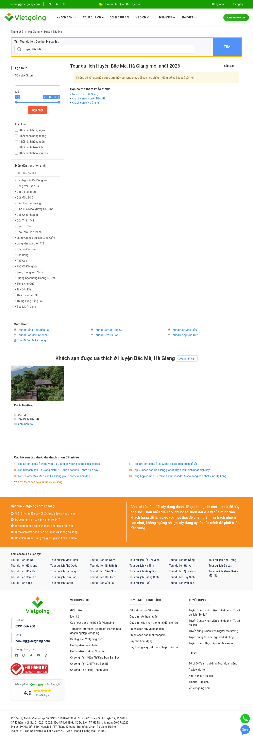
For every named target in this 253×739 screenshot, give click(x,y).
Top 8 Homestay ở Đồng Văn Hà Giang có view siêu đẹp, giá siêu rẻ (59, 463)
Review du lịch (197, 669)
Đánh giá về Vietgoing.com (86, 639)
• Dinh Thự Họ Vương (28, 203)
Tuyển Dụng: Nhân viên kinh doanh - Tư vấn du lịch (215, 622)
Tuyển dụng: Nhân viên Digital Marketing (213, 631)
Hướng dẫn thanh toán (84, 645)
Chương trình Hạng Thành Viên (89, 669)
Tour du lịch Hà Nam (102, 559)
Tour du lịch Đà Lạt (220, 565)
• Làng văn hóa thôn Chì (29, 243)
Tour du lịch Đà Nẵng (182, 559)
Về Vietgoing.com (200, 688)
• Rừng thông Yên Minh (29, 272)
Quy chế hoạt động (141, 641)
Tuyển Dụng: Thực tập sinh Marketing (211, 643)
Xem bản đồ (23, 424)
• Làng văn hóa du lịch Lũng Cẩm (35, 237)
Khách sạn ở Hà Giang (85, 102)
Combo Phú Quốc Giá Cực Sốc (122, 4)
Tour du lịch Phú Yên (181, 582)
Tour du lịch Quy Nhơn (182, 571)
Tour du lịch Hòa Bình (24, 571)
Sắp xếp (230, 65)
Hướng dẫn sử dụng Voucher (87, 651)
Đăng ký (238, 4)
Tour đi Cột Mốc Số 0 (182, 329)
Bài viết (189, 17)
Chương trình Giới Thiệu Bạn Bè (89, 663)
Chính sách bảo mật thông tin (147, 635)
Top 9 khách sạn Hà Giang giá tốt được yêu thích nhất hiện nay (171, 470)
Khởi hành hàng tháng (32, 135)
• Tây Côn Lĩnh (23, 289)
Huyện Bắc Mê (53, 31)
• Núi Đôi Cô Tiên (25, 249)
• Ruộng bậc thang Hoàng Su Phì (35, 278)
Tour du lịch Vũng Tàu (142, 571)
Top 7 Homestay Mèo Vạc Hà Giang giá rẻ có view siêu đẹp (54, 476)
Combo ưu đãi (119, 17)
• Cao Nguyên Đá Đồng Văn (31, 180)
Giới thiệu (76, 610)
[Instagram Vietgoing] (23, 655)
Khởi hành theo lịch (31, 147)
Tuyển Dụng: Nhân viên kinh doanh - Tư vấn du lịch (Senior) (215, 612)
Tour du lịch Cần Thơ (23, 577)
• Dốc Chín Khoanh (26, 214)
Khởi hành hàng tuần (32, 141)
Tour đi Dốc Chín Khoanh (31, 335)
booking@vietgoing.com (32, 641)
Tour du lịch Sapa (21, 582)
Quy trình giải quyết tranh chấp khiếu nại (153, 647)
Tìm (227, 47)
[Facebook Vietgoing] (16, 655)
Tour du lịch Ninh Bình (103, 565)
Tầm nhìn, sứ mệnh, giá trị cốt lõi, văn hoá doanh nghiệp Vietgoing (95, 631)
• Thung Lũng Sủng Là (28, 301)
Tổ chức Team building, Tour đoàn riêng (213, 663)
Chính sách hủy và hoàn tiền (146, 628)
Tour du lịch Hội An (180, 565)
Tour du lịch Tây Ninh (182, 577)
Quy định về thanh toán (143, 616)
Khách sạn (66, 17)
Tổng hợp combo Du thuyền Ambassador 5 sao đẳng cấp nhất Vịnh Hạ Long (179, 476)
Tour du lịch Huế (139, 582)
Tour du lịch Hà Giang (85, 94)
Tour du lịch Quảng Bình (144, 577)
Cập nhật (37, 110)
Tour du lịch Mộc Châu (64, 559)
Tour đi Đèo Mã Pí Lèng (30, 340)
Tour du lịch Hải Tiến (102, 577)
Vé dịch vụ (143, 17)
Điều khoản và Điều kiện (144, 610)
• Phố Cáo (21, 260)
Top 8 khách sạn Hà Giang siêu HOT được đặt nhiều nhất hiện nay (58, 470)
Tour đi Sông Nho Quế (183, 335)
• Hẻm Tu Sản (23, 226)
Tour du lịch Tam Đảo (63, 577)
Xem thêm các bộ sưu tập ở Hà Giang (40, 482)
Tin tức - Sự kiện (199, 682)
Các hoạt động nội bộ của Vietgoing (92, 622)
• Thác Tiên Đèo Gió (27, 295)
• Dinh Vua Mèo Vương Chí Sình (34, 209)
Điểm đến (167, 17)
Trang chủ (17, 31)
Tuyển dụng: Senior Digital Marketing (211, 637)
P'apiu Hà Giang (24, 405)
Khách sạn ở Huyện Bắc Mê (88, 98)
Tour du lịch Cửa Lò (102, 582)
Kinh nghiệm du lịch (201, 675)
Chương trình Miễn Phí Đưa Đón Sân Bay (95, 657)
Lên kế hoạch (236, 17)
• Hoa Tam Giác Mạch (28, 232)
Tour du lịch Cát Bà (62, 582)
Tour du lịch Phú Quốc (63, 565)
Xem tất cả (186, 358)
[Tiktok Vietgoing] (46, 655)
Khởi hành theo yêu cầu (33, 153)
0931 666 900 (56, 4)
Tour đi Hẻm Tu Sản (104, 335)
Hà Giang (34, 31)
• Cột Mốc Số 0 (24, 197)
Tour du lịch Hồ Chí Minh (144, 559)
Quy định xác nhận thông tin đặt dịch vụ (153, 622)
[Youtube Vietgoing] (39, 655)
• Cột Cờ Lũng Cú (25, 191)
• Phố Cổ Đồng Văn (26, 266)
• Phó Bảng (21, 255)
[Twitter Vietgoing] (31, 655)
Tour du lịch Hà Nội (22, 559)
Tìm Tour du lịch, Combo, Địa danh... (36, 41)
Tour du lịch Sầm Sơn (103, 571)
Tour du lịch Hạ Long (63, 571)
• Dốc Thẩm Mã (24, 220)
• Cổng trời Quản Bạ (27, 186)
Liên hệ (74, 616)
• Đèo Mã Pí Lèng (25, 306)
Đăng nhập (218, 4)
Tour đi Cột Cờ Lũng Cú (106, 329)
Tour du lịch (93, 17)
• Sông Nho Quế (24, 283)
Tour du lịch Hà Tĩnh (141, 565)
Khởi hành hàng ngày (32, 130)
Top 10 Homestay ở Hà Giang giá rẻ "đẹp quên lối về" (165, 463)
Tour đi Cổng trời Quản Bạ (31, 329)
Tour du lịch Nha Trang (222, 559)
